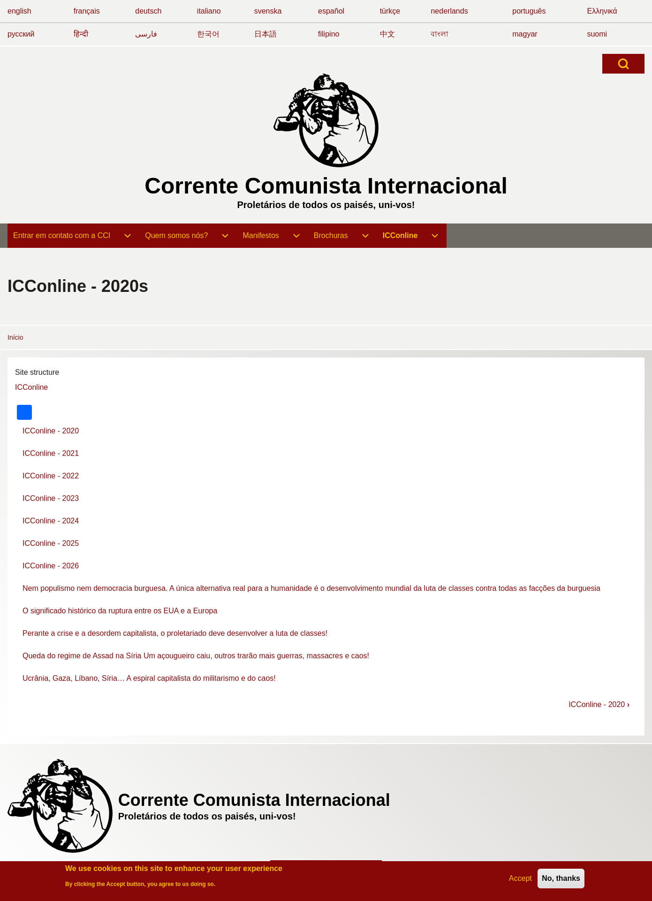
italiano (209, 11)
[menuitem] (62, 235)
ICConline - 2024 (51, 521)
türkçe (390, 11)
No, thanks (561, 879)
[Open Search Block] (623, 64)
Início (15, 337)
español (331, 11)
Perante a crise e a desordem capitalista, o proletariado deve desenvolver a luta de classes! (175, 633)
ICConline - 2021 (51, 453)
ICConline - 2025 (51, 543)
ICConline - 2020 (51, 431)
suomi (597, 34)
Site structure (37, 372)
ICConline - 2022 (51, 476)
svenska (268, 11)
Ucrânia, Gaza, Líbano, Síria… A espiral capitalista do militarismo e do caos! (149, 678)
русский (21, 34)
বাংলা (439, 34)
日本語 (265, 34)
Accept (520, 879)
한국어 (208, 34)
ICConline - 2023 (51, 498)
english (19, 11)
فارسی (146, 34)
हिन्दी (81, 34)
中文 (387, 34)
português (529, 11)
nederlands (449, 11)
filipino (328, 34)
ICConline (31, 387)
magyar (524, 34)
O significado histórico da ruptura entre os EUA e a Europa (120, 611)
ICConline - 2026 (51, 566)
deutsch (148, 11)
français (87, 11)
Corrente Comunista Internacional (325, 185)
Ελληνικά (602, 11)
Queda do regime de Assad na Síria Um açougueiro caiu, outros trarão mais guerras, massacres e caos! (196, 656)
